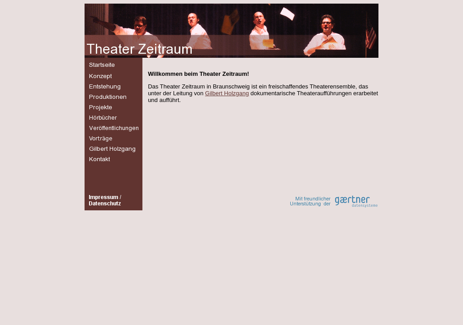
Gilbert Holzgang (227, 93)
